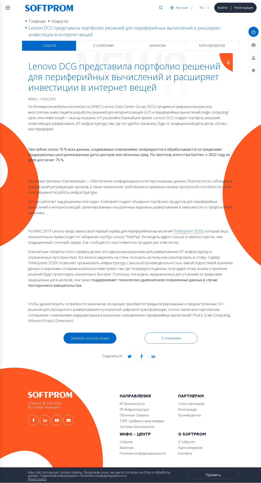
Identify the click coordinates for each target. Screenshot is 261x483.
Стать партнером (191, 404)
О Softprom (192, 434)
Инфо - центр (135, 434)
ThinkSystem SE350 (188, 231)
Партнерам (191, 396)
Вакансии (158, 45)
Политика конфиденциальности (143, 453)
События (49, 45)
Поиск (160, 7)
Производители (189, 415)
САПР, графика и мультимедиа (142, 421)
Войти (222, 8)
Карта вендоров (212, 45)
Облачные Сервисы (134, 415)
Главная (37, 21)
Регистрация (243, 8)
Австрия (181, 8)
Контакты (185, 453)
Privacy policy (37, 479)
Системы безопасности (137, 427)
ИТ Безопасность (132, 404)
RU (202, 8)
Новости (59, 21)
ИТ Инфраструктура (134, 409)
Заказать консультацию (90, 338)
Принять (213, 474)
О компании (103, 45)
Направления (135, 396)
